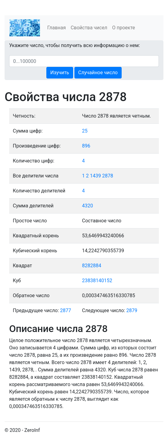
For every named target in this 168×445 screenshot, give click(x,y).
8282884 (91, 265)
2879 (131, 310)
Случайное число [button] (98, 72)
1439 (95, 176)
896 (86, 146)
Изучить (59, 72)
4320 (87, 206)
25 (85, 131)
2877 (65, 310)
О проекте (123, 28)
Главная (56, 28)
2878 (107, 176)
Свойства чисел (89, 28)
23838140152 (97, 280)
